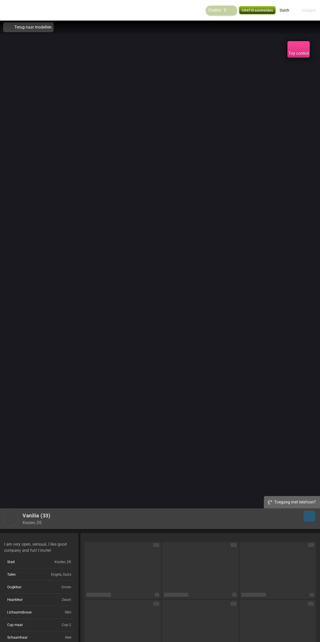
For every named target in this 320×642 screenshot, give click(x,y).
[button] (288, 10)
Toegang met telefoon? (292, 502)
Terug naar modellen (28, 27)
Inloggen (309, 10)
